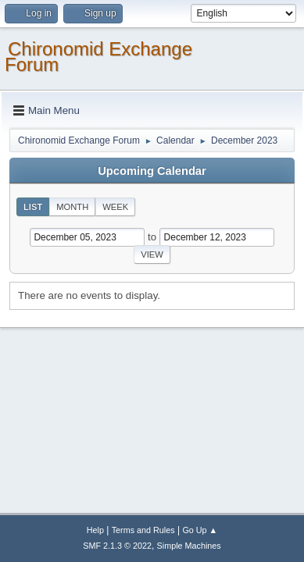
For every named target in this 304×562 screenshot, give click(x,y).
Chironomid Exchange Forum (98, 56)
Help (95, 530)
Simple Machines (189, 545)
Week (115, 207)
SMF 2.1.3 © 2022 (117, 545)
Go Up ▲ (199, 530)
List (32, 207)
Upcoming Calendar (152, 171)
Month (72, 207)
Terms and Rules (143, 530)
